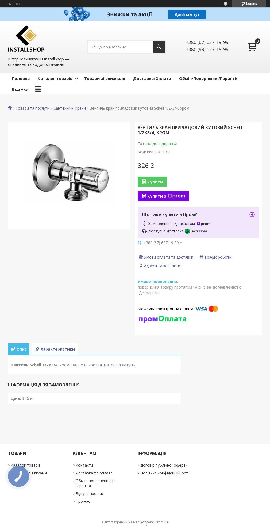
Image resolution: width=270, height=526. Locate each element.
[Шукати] (159, 47)
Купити (155, 182)
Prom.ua (161, 522)
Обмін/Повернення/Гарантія (208, 78)
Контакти (84, 465)
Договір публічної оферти (164, 465)
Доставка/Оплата (152, 78)
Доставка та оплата (94, 472)
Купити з (166, 196)
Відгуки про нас (90, 493)
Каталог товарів (55, 78)
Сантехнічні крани (69, 108)
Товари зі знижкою (104, 78)
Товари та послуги (32, 108)
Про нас (83, 501)
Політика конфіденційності (164, 472)
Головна (21, 78)
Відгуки (20, 89)
